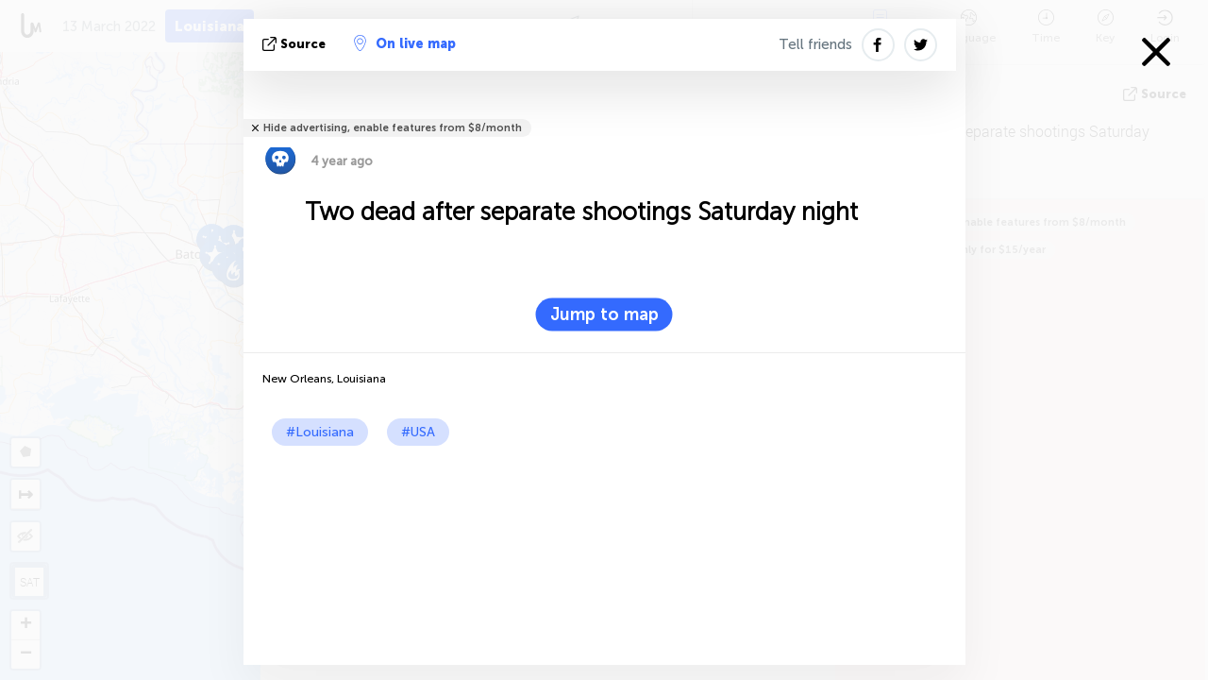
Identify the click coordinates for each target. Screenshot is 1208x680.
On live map (405, 43)
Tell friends (815, 44)
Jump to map (604, 314)
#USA (418, 432)
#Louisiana (320, 432)
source (296, 44)
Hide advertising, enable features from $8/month (392, 128)
